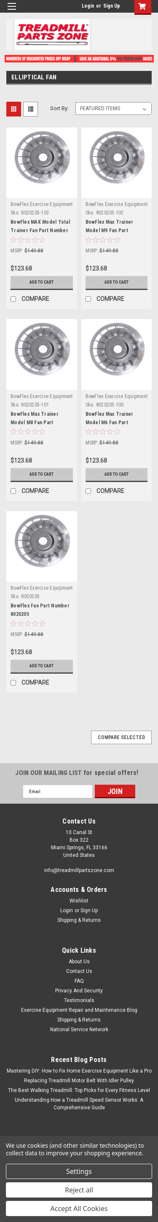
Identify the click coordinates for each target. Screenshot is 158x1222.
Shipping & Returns (79, 920)
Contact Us (79, 971)
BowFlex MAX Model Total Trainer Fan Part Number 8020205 (40, 230)
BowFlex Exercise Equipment (42, 204)
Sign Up (111, 6)
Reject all (79, 1190)
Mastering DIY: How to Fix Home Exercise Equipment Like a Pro (79, 1071)
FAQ (79, 981)
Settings (79, 1171)
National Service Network (79, 1029)
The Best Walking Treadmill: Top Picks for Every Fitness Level (79, 1090)
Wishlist (79, 901)
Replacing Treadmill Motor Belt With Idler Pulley (79, 1081)
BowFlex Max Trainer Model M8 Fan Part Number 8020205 (35, 422)
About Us (79, 962)
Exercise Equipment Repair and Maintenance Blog (79, 1010)
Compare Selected (121, 737)
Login (88, 6)
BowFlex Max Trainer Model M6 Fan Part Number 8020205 (110, 422)
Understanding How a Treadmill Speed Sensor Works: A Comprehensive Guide (79, 1104)
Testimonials (79, 1000)
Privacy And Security (79, 991)
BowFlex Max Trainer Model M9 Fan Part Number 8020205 (110, 230)
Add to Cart (41, 282)
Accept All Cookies (79, 1208)
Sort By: (59, 108)
